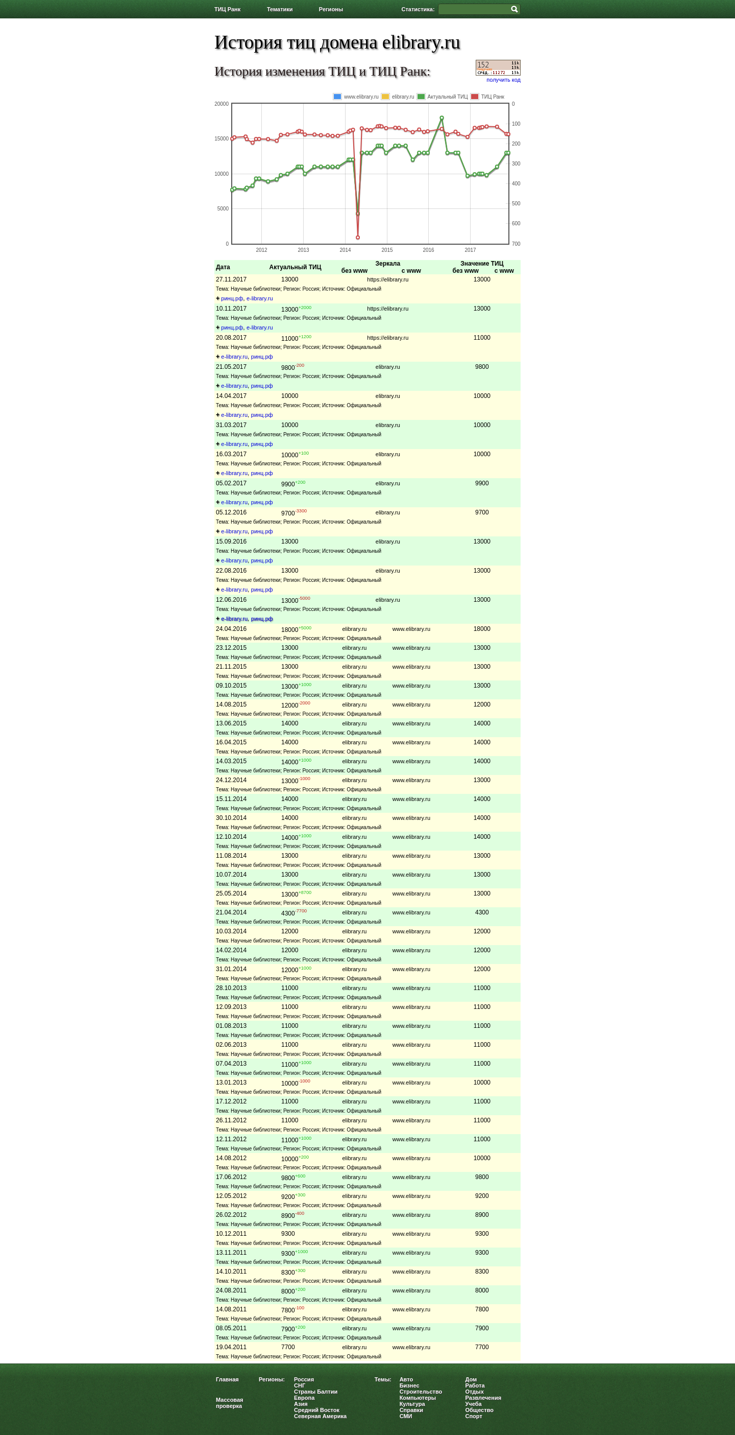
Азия (301, 1404)
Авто (406, 1379)
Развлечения (483, 1398)
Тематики (280, 9)
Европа (304, 1398)
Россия (304, 1379)
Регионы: (272, 1379)
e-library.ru (260, 298)
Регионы (331, 9)
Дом (471, 1379)
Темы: (383, 1379)
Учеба (473, 1404)
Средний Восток (316, 1410)
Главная (227, 1379)
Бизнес (410, 1385)
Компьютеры (418, 1398)
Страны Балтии (315, 1392)
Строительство (421, 1392)
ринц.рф (232, 298)
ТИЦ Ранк (227, 9)
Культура (412, 1404)
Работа (475, 1385)
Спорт (473, 1416)
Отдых (474, 1392)
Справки (411, 1410)
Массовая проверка (229, 1403)
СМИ (406, 1416)
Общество (479, 1410)
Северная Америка (320, 1416)
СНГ (299, 1385)
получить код (503, 80)
